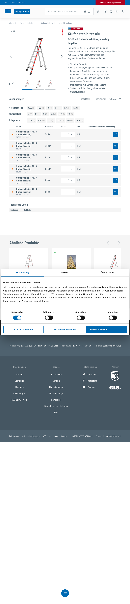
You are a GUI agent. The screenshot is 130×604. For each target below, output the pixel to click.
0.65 (31, 107)
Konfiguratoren (22, 11)
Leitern (57, 23)
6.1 (53, 114)
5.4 (45, 114)
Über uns (19, 387)
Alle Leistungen (56, 387)
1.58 (76, 107)
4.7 (37, 114)
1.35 (67, 107)
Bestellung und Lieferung (56, 406)
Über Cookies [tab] (108, 272)
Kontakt (56, 380)
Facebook (89, 374)
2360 (70, 120)
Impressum (53, 436)
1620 (41, 120)
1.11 (58, 107)
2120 (60, 120)
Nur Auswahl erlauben (65, 329)
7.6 (70, 114)
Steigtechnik (45, 23)
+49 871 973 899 (25, 345)
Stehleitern (67, 23)
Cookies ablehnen (23, 329)
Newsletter (56, 399)
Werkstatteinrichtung (29, 23)
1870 (51, 120)
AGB (45, 436)
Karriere (19, 374)
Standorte (19, 380)
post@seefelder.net (112, 345)
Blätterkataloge (56, 393)
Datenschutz (14, 436)
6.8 (62, 114)
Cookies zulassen (98, 329)
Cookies (64, 436)
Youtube (89, 387)
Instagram (90, 380)
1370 (31, 120)
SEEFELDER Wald (19, 399)
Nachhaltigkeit (19, 393)
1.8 (49, 107)
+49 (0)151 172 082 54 (82, 345)
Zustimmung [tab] (22, 272)
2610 (79, 120)
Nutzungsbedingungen (31, 436)
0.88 (40, 107)
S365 (56, 412)
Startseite (13, 23)
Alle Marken (56, 374)
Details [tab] (65, 272)
